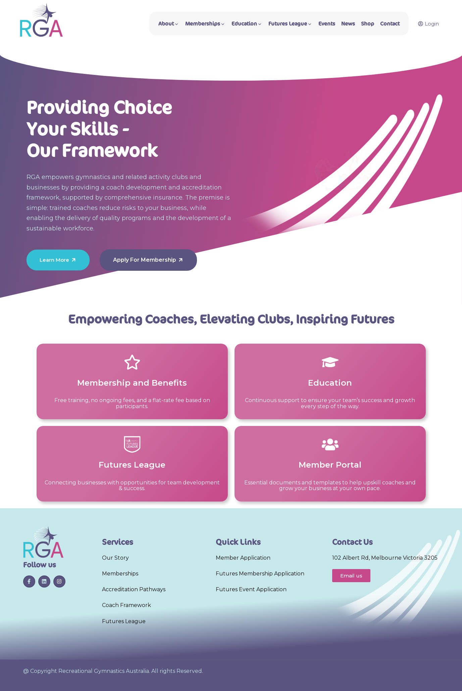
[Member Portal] (330, 444)
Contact (390, 23)
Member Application (243, 558)
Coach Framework (126, 605)
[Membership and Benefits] (132, 362)
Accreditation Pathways (133, 589)
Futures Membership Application (260, 573)
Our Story (115, 558)
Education (247, 23)
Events (326, 23)
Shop (367, 23)
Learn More (58, 260)
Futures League (290, 23)
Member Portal (330, 465)
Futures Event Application (251, 589)
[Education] (330, 362)
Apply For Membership (148, 260)
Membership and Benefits (132, 383)
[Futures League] (132, 444)
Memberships (205, 23)
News (348, 23)
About (168, 23)
